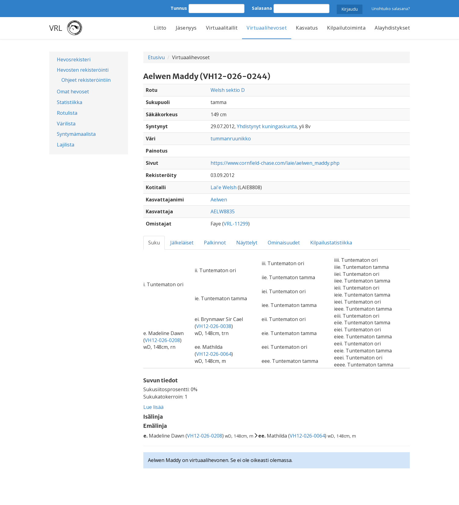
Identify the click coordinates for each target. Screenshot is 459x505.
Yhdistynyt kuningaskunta (267, 126)
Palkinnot (215, 242)
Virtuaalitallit (222, 27)
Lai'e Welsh (224, 187)
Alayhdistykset (392, 27)
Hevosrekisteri (73, 59)
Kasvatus (307, 27)
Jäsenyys (186, 27)
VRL (55, 28)
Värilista (66, 123)
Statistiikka (69, 102)
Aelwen (219, 199)
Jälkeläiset (181, 242)
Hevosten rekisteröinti (82, 70)
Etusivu (156, 57)
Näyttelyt (246, 242)
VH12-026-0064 (213, 354)
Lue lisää (153, 407)
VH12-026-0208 (162, 340)
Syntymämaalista (76, 134)
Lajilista (65, 144)
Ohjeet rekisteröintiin (86, 80)
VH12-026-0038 (213, 326)
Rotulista (67, 113)
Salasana (262, 8)
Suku (154, 242)
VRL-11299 (236, 223)
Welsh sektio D (228, 90)
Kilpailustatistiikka (331, 242)
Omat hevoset (73, 91)
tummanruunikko (231, 138)
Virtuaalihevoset (267, 27)
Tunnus (179, 8)
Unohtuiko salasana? (391, 8)
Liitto (160, 27)
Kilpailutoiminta (346, 27)
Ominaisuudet (284, 242)
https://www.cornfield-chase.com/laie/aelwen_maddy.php (275, 163)
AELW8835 (223, 211)
